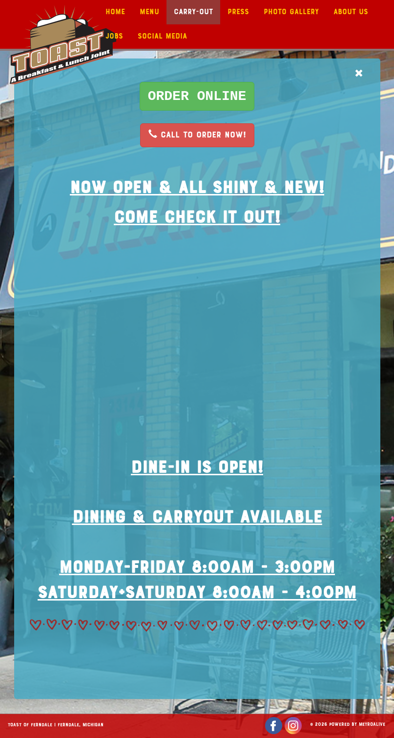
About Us (350, 12)
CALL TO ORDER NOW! (197, 134)
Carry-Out (193, 12)
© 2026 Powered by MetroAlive (347, 724)
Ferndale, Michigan (81, 725)
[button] (197, 96)
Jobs (114, 36)
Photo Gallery (291, 12)
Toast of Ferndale (30, 725)
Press (238, 12)
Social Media (162, 36)
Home (115, 12)
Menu (149, 12)
